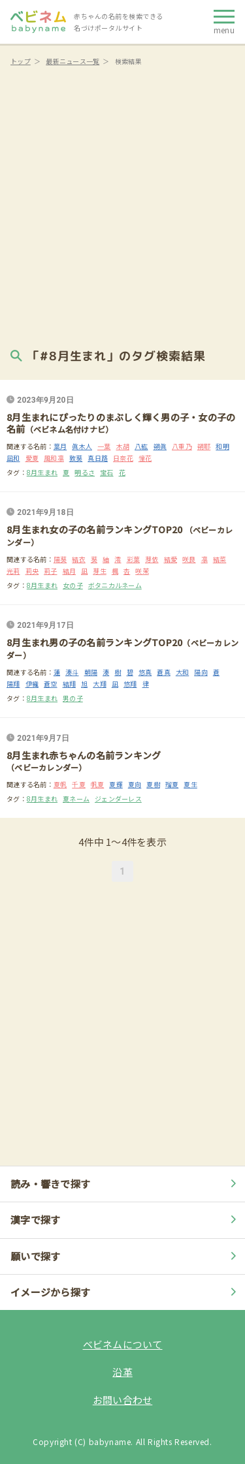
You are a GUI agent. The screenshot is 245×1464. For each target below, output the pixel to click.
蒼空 (50, 684)
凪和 (13, 458)
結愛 (171, 559)
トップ (20, 61)
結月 (69, 571)
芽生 (99, 571)
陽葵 (60, 559)
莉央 (32, 571)
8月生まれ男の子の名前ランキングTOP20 (94, 642)
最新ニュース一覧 (72, 61)
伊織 (32, 684)
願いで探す (125, 1256)
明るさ (84, 472)
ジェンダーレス (118, 798)
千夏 (79, 784)
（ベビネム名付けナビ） (69, 429)
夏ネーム (76, 798)
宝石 (107, 472)
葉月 (60, 446)
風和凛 (54, 458)
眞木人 (82, 446)
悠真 (145, 672)
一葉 (104, 446)
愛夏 (32, 458)
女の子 (73, 585)
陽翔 (13, 684)
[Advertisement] (122, 204)
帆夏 (98, 784)
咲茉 (142, 571)
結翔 (69, 684)
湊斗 (72, 672)
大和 (182, 672)
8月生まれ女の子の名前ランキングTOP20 (96, 529)
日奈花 (123, 458)
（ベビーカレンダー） (47, 767)
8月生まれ (42, 472)
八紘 (141, 446)
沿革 (122, 1371)
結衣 (79, 559)
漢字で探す (125, 1219)
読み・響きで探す (125, 1184)
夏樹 (153, 784)
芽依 (152, 559)
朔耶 (204, 446)
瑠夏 (172, 784)
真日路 (98, 458)
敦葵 (76, 458)
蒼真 (164, 672)
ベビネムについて (123, 1344)
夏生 (190, 784)
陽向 (201, 672)
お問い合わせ (123, 1400)
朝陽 (91, 672)
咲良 (189, 559)
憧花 (145, 458)
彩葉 (133, 559)
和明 (222, 446)
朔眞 (160, 446)
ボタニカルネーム (115, 585)
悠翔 (130, 684)
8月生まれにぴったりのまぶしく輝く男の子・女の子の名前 (121, 423)
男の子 (73, 698)
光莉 (13, 571)
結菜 (220, 559)
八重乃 (182, 446)
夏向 (135, 784)
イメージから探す (125, 1292)
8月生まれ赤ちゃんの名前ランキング (84, 755)
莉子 (50, 571)
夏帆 (60, 784)
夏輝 (116, 784)
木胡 (123, 446)
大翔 (99, 684)
